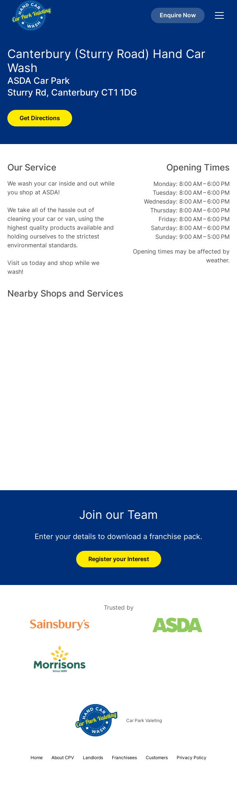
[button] (218, 15)
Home (37, 757)
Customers (157, 757)
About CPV (63, 757)
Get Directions (40, 118)
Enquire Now (178, 15)
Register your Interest (118, 559)
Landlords (93, 757)
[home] (32, 15)
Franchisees (124, 757)
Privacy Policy (191, 757)
